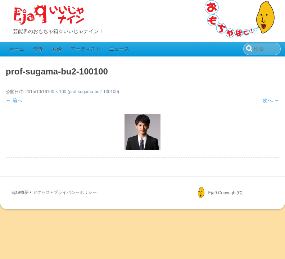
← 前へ (14, 100)
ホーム (16, 49)
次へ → (271, 100)
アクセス (41, 192)
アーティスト (86, 49)
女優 (57, 49)
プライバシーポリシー (75, 192)
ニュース (119, 49)
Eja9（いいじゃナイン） (49, 15)
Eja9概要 (20, 192)
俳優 (38, 49)
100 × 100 (57, 91)
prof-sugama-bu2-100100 (93, 91)
